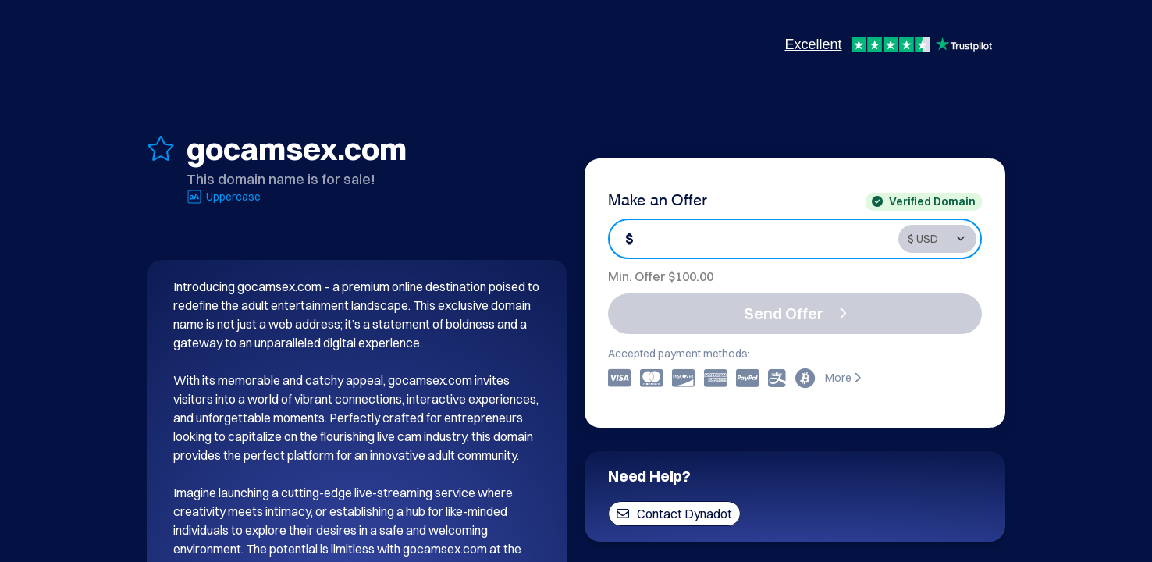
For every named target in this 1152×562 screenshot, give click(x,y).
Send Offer (795, 313)
